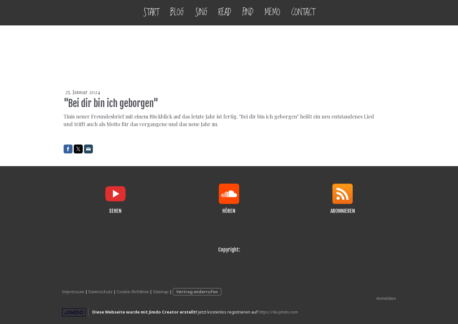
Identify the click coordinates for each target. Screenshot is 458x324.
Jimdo (74, 312)
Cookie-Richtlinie (133, 291)
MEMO (272, 12)
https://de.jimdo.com (278, 312)
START (151, 12)
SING (201, 12)
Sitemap (161, 291)
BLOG (177, 12)
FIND (247, 12)
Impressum (73, 291)
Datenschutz (100, 291)
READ (225, 12)
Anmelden (386, 298)
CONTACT (303, 12)
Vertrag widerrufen (197, 291)
